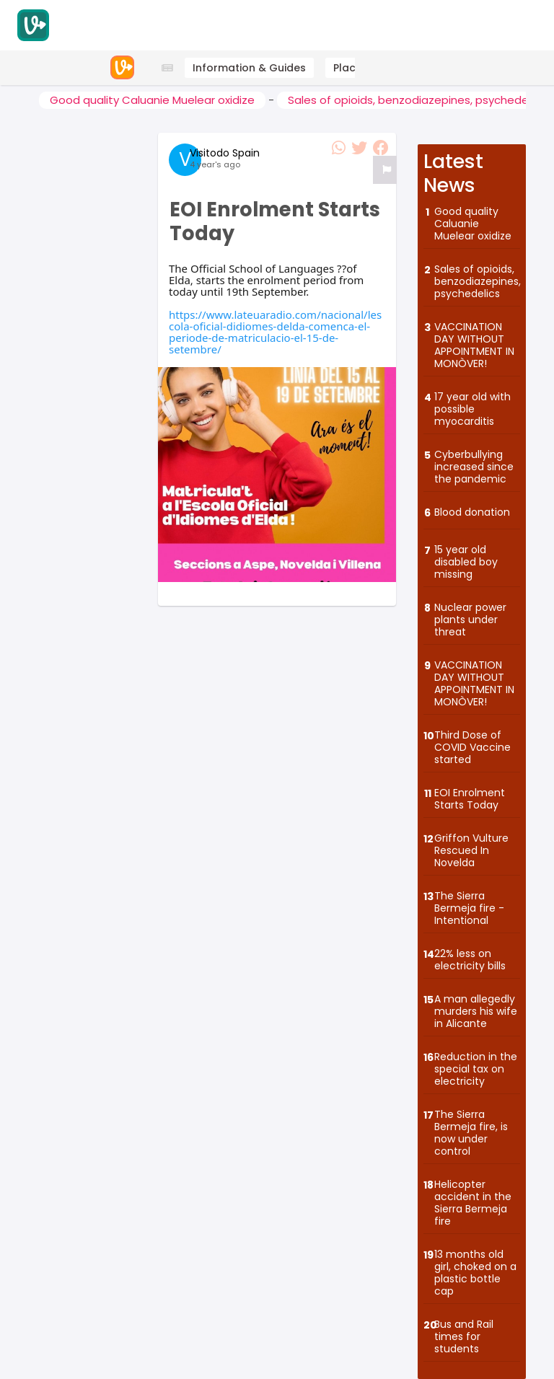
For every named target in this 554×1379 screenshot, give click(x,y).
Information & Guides (249, 68)
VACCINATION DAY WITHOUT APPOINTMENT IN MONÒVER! (474, 345)
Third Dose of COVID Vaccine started (472, 747)
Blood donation (472, 512)
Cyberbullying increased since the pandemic (474, 466)
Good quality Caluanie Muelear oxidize (152, 99)
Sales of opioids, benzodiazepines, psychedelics (477, 281)
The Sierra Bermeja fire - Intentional (469, 908)
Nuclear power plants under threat (470, 619)
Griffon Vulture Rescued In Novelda (471, 850)
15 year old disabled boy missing (466, 561)
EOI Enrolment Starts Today (469, 798)
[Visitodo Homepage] (33, 25)
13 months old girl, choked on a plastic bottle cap (475, 1272)
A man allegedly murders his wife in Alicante (475, 1011)
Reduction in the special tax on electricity (475, 1068)
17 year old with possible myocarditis (472, 408)
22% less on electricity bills (470, 959)
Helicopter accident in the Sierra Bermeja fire (472, 1202)
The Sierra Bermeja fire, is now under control (471, 1132)
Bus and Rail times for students (463, 1336)
